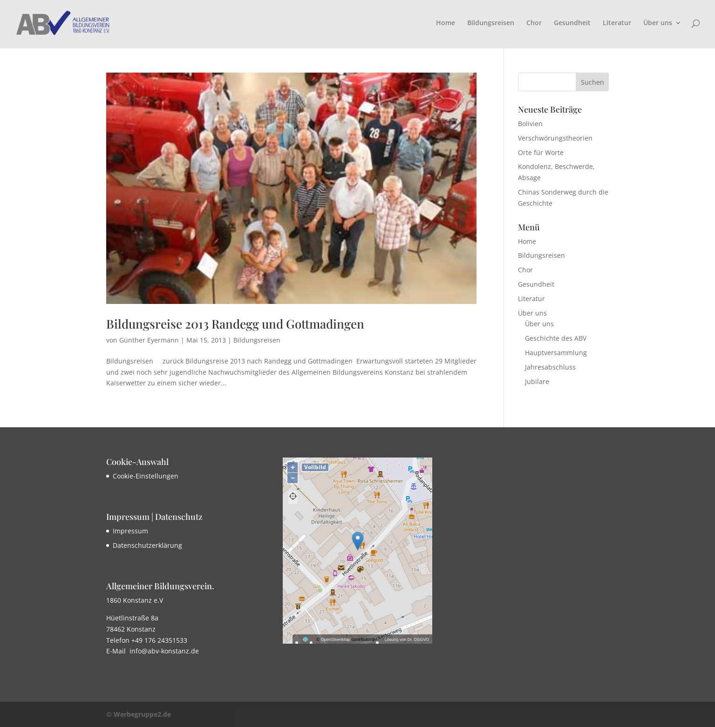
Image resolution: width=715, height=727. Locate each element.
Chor (534, 23)
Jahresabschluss (550, 367)
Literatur (617, 23)
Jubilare (537, 381)
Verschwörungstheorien (555, 138)
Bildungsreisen (490, 23)
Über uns (657, 23)
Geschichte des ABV (555, 338)
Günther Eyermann (149, 340)
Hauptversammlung (556, 352)
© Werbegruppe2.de (138, 714)
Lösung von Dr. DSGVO (407, 639)
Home (445, 23)
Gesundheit (572, 23)
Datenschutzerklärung (147, 545)
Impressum (130, 530)
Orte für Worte (541, 152)
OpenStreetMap (336, 639)
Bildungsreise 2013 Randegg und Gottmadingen (235, 324)
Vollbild (315, 467)
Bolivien (530, 123)
